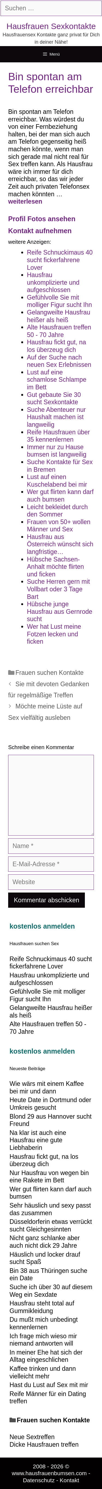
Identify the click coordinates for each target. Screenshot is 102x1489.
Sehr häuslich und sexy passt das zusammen (50, 1209)
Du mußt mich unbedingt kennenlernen (44, 1323)
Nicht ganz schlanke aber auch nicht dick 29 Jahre (45, 1241)
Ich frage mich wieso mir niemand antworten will (43, 1340)
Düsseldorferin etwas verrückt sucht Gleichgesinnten (51, 1225)
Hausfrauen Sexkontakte (51, 26)
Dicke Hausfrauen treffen (44, 1444)
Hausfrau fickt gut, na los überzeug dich (44, 1160)
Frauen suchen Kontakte (50, 672)
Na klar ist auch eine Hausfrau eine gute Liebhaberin (38, 1140)
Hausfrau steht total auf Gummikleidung (42, 1307)
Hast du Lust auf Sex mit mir (49, 1384)
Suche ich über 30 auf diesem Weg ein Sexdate (51, 1290)
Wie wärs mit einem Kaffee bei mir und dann (47, 1087)
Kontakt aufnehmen (40, 231)
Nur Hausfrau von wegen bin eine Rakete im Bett (49, 1176)
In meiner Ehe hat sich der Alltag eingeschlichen (46, 1356)
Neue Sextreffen (32, 1436)
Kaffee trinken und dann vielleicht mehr (43, 1372)
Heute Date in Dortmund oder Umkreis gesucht (50, 1103)
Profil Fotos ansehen (41, 219)
